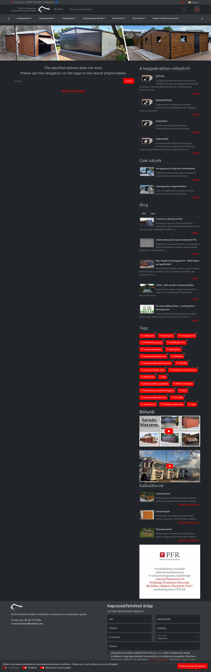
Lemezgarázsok (187, 335)
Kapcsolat (49, 2)
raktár (183, 390)
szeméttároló (149, 403)
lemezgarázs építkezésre (154, 355)
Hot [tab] (144, 213)
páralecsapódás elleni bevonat (156, 362)
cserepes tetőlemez (152, 349)
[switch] (24, 667)
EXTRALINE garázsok (152, 342)
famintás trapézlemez (173, 403)
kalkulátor (177, 355)
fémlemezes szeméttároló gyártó (158, 390)
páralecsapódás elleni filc (154, 397)
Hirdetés (32, 667)
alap (163, 376)
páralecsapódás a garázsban (155, 383)
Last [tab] (153, 213)
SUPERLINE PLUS (177, 342)
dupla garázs (174, 349)
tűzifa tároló (148, 376)
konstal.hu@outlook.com (30, 623)
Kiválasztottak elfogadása (192, 666)
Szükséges (13, 667)
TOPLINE (182, 362)
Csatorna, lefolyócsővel (153, 369)
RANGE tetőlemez (183, 383)
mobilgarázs (148, 335)
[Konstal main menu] (58, 9)
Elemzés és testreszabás (58, 667)
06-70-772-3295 (34, 2)
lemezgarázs (167, 335)
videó (192, 403)
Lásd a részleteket (159, 659)
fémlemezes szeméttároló (184, 369)
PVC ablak (177, 397)
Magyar (193, 2)
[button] (22, 18)
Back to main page (73, 90)
